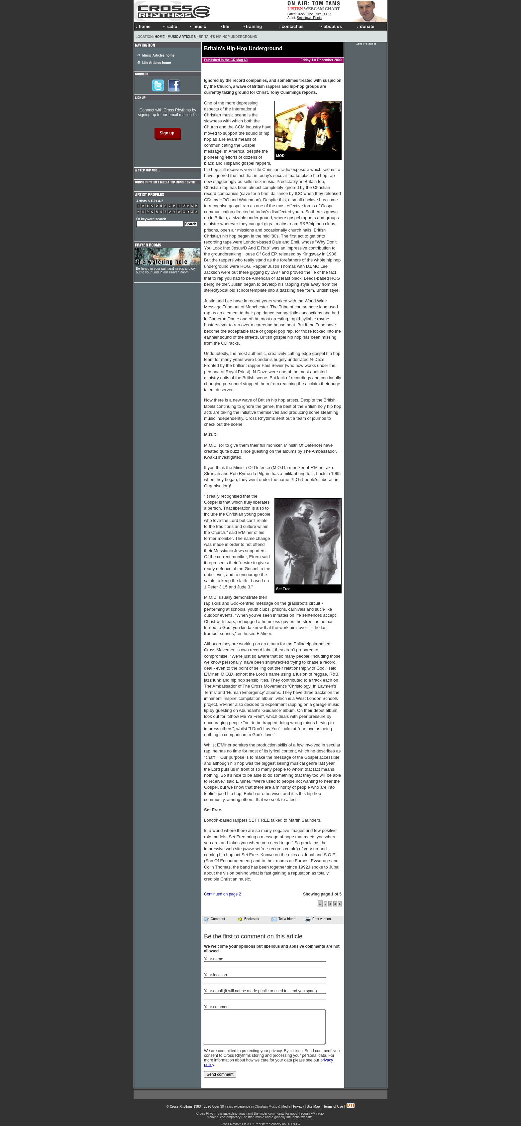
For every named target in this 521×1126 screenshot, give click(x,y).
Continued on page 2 (222, 894)
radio (169, 26)
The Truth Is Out (319, 14)
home (143, 26)
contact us (291, 26)
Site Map (313, 1106)
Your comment (217, 1007)
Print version (318, 919)
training (252, 26)
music (197, 26)
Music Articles (181, 37)
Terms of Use (333, 1106)
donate (365, 26)
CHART (332, 8)
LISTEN (295, 8)
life (224, 26)
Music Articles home (158, 55)
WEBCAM (314, 8)
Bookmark (248, 919)
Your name (213, 959)
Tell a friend (283, 919)
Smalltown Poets (309, 18)
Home (160, 37)
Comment (214, 919)
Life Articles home (156, 63)
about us (331, 26)
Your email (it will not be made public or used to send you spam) (260, 991)
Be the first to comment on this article (253, 936)
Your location (215, 975)
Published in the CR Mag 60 (226, 60)
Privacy (298, 1106)
